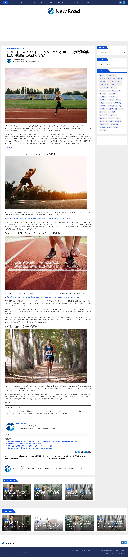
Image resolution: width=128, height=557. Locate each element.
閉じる (10, 148)
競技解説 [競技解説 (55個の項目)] (114, 124)
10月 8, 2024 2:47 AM (42, 528)
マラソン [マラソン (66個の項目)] (103, 93)
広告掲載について (120, 550)
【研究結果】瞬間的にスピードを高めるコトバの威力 (16, 492)
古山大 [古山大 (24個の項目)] (109, 103)
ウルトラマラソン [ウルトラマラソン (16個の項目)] (105, 78)
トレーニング (32, 2)
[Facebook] (6, 434)
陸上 (23, 48)
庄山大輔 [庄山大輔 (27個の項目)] (109, 109)
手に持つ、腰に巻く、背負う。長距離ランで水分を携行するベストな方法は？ (31, 448)
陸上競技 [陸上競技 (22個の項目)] (103, 130)
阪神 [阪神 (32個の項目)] (116, 127)
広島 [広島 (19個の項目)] (102, 109)
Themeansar (29, 552)
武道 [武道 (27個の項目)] (102, 121)
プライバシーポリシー (87, 550)
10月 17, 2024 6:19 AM (11, 526)
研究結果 (15, 48)
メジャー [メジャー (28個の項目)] (111, 93)
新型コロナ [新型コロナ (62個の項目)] (119, 109)
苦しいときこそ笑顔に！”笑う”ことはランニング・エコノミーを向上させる (30, 446)
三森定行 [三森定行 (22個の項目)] (110, 99)
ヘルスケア (43, 2)
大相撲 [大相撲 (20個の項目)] (102, 106)
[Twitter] (8, 434)
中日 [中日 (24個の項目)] (118, 99)
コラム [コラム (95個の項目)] (102, 81)
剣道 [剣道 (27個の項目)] (102, 103)
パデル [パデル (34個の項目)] (114, 87)
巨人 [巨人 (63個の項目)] (118, 106)
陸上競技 (40, 61)
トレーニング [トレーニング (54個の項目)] (104, 87)
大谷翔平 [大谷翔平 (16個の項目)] (110, 106)
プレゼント (86, 2)
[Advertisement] (64, 26)
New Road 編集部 (19, 59)
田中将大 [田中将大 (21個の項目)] (109, 121)
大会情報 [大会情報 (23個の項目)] (117, 103)
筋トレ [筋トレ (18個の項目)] (102, 127)
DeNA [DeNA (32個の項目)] (102, 75)
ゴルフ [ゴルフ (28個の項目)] (110, 81)
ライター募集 (106, 553)
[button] (117, 2)
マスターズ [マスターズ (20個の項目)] (116, 90)
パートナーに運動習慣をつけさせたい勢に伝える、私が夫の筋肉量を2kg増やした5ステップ (48, 526)
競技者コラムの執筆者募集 (118, 553)
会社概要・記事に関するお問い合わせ (104, 550)
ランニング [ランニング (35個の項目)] (112, 96)
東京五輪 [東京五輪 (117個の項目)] (112, 115)
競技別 (12, 2)
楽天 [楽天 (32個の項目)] (118, 118)
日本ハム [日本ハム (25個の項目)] (103, 112)
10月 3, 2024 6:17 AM (73, 526)
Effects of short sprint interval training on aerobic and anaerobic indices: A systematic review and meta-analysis (38, 218)
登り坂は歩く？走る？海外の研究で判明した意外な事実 (24, 444)
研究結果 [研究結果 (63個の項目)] (118, 121)
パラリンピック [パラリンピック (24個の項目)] (105, 90)
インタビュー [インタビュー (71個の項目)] (111, 75)
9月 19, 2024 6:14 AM (105, 526)
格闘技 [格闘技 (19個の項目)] (111, 118)
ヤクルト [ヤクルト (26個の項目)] (103, 96)
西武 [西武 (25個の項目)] (109, 127)
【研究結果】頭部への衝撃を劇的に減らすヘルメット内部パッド (78, 493)
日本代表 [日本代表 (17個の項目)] (111, 112)
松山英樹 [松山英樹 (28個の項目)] (103, 118)
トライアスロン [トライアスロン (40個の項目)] (116, 84)
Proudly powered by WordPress (8, 552)
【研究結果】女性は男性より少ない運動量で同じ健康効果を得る (47, 493)
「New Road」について (73, 550)
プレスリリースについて (73, 2)
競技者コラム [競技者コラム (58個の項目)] (104, 124)
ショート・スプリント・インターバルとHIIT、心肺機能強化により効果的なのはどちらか (48, 53)
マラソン (30, 61)
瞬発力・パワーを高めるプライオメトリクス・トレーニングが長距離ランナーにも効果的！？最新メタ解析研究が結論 (43, 441)
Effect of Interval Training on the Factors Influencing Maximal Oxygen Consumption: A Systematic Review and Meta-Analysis (42, 297)
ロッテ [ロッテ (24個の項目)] (102, 99)
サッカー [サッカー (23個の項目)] (118, 81)
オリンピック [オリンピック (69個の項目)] (117, 78)
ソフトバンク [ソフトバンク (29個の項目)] (104, 84)
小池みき (53, 528)
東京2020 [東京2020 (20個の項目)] (103, 115)
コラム (52, 2)
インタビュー (22, 2)
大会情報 (60, 2)
